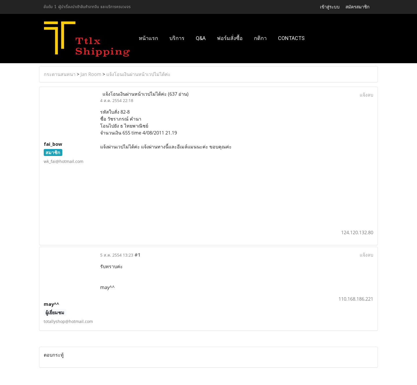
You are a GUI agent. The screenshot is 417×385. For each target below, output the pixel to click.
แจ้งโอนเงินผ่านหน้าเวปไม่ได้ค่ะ (138, 74)
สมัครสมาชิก (357, 7)
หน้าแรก (148, 38)
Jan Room (91, 74)
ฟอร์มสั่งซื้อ (230, 38)
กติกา (260, 38)
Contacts (291, 38)
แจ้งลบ (366, 95)
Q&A (201, 38)
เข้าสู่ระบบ (330, 7)
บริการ (176, 38)
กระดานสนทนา (60, 74)
